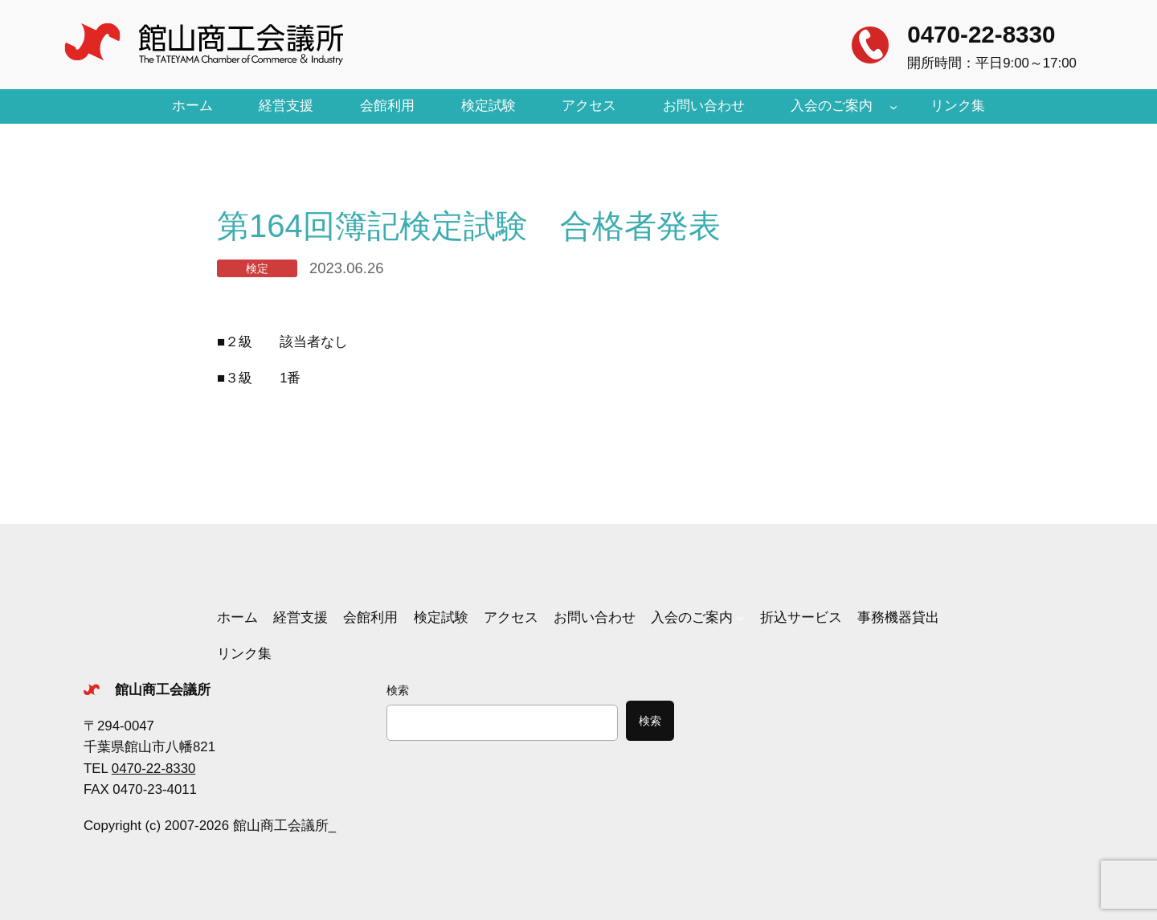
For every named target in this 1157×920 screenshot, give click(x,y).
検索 (397, 690)
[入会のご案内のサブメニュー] (893, 106)
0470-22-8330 (981, 34)
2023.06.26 (346, 268)
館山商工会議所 (163, 689)
